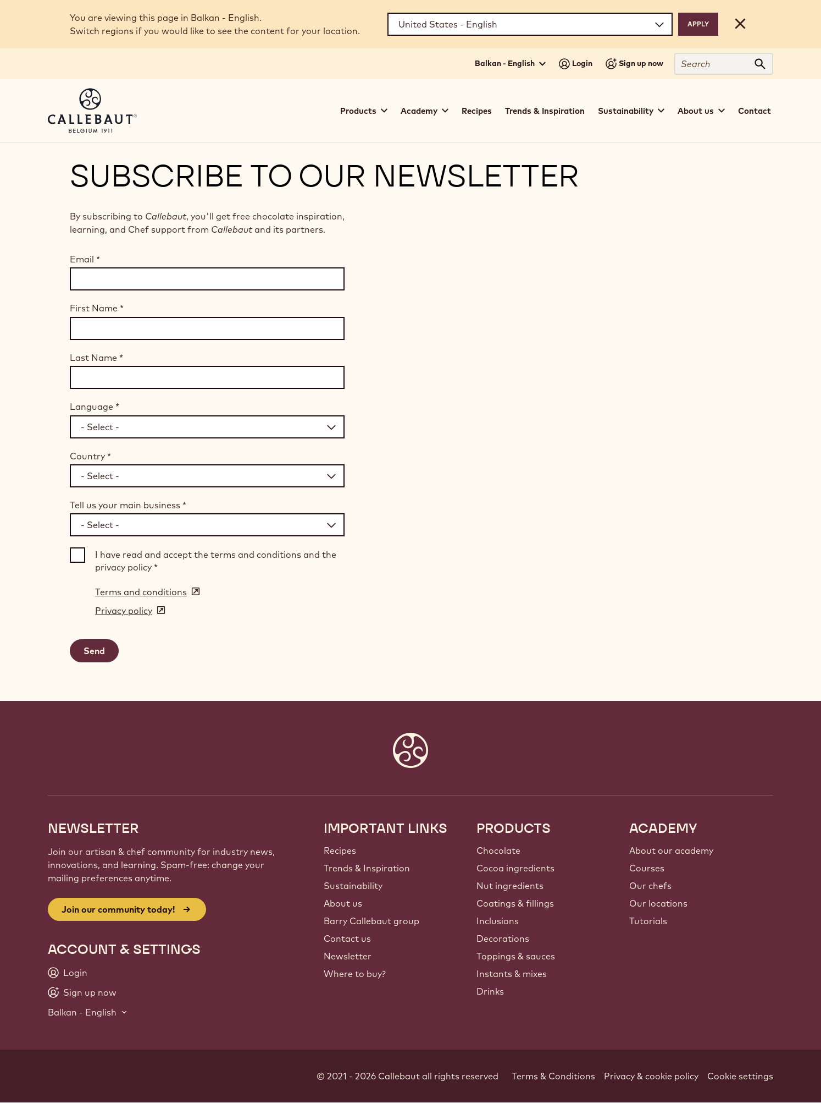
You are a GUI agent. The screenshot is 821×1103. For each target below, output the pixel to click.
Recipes (477, 111)
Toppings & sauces (515, 956)
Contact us (347, 938)
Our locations (658, 903)
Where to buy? (355, 973)
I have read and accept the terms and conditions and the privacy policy (215, 560)
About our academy (671, 850)
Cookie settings (740, 1076)
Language (94, 406)
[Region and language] (530, 24)
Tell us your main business (128, 505)
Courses (646, 868)
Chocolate (498, 850)
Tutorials (648, 920)
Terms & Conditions (553, 1076)
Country (90, 456)
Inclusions (497, 920)
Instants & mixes (511, 973)
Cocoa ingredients (515, 868)
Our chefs (650, 885)
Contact (754, 111)
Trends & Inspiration (545, 111)
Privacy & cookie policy (651, 1076)
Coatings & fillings (515, 903)
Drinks (490, 991)
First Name (97, 308)
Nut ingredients (509, 885)
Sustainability (353, 885)
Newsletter (347, 956)
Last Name (96, 357)
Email (85, 259)
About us (343, 903)
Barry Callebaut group (371, 920)
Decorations (502, 938)
